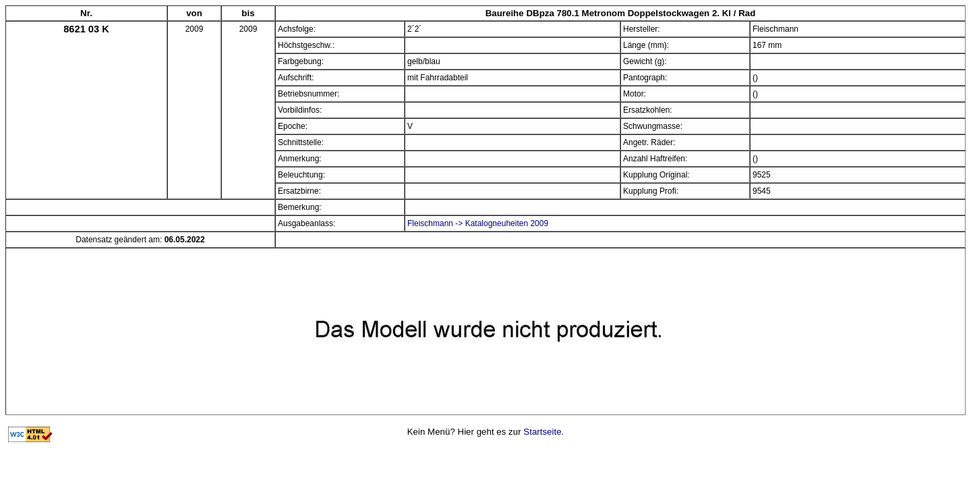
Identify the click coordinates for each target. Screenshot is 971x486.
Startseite (542, 432)
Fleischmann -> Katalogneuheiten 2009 (477, 223)
